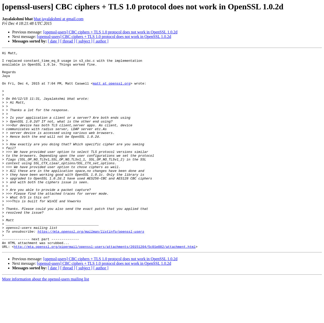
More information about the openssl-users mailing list (45, 318)
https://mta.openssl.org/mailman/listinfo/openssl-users (90, 268)
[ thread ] (67, 41)
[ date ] (53, 41)
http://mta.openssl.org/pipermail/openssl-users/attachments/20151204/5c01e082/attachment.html (105, 286)
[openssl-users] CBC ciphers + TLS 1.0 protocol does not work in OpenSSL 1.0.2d (110, 32)
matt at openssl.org (111, 90)
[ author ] (101, 41)
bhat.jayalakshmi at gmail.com (58, 19)
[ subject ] (84, 41)
